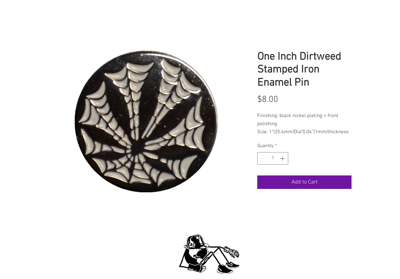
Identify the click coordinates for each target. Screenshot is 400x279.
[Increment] (283, 158)
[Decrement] (262, 158)
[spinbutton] (273, 158)
